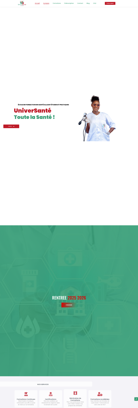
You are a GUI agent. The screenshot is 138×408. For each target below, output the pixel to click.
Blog (88, 3)
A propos (46, 3)
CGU (94, 3)
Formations (57, 3)
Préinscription (69, 3)
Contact (80, 3)
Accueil (37, 3)
